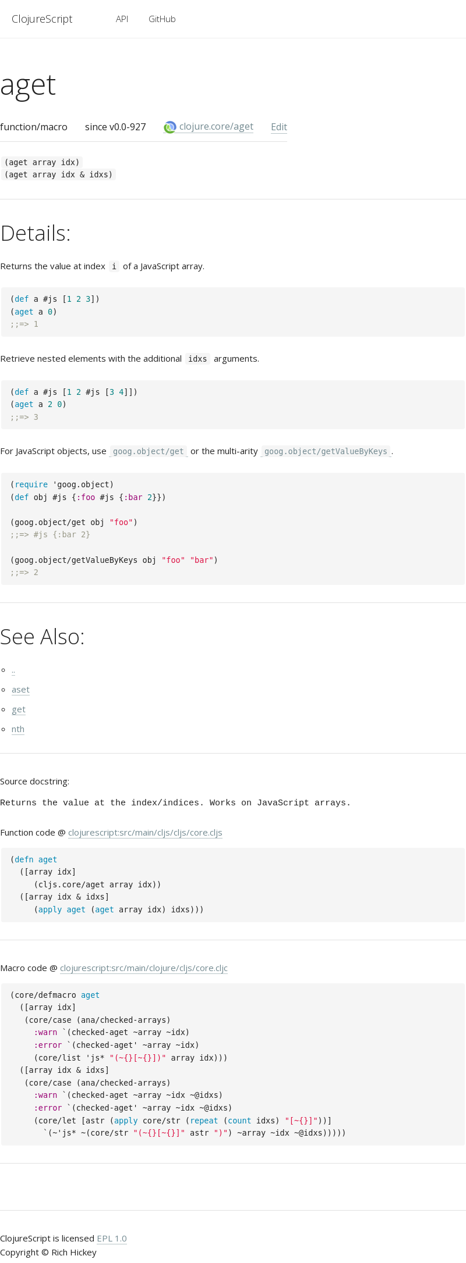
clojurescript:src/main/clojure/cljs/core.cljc (144, 967)
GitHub (162, 18)
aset (21, 689)
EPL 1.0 (112, 1238)
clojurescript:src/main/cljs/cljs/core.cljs (145, 832)
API (122, 18)
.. (13, 669)
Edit (279, 126)
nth (18, 728)
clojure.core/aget (208, 126)
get (19, 709)
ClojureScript (42, 19)
